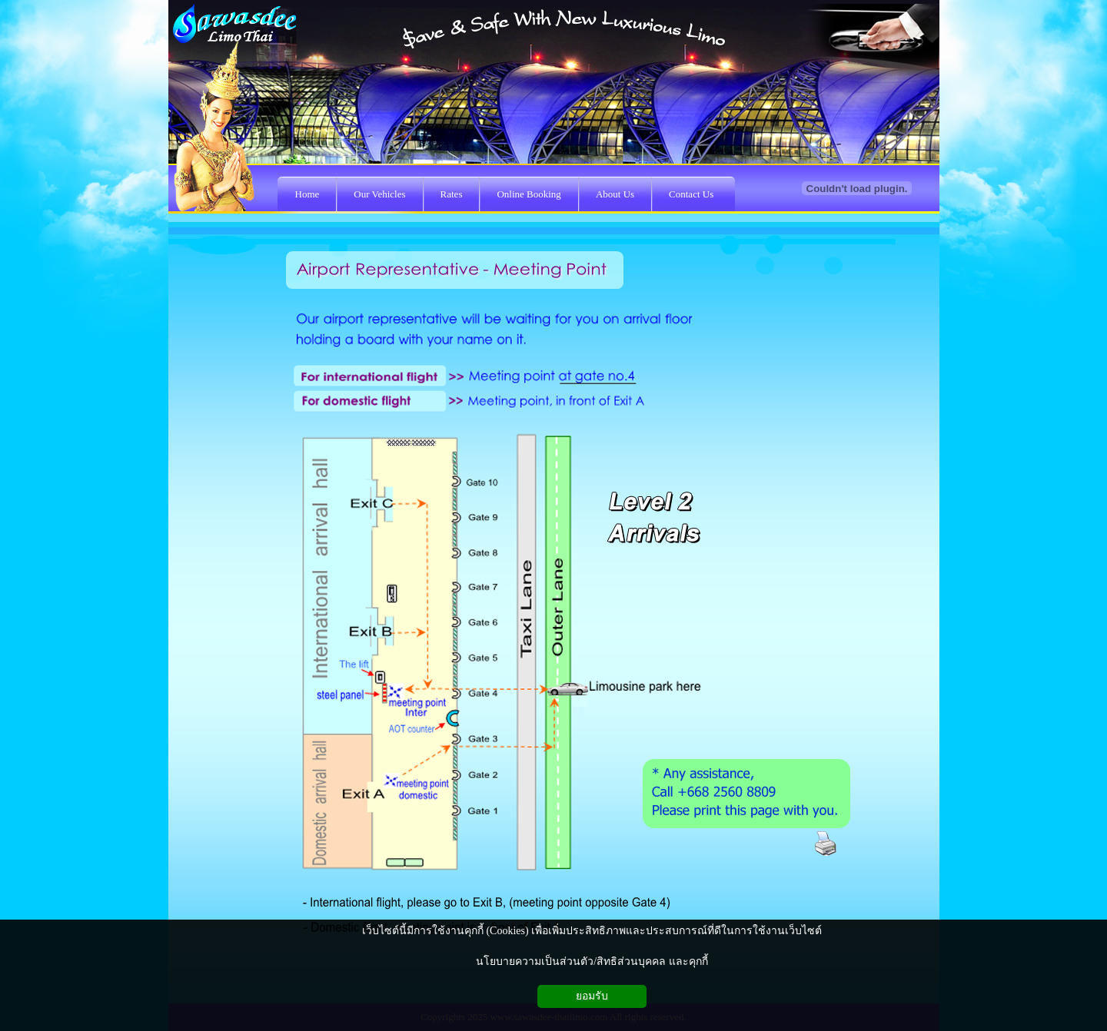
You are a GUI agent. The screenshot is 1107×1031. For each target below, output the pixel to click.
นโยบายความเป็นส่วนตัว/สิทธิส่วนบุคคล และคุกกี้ (591, 961)
